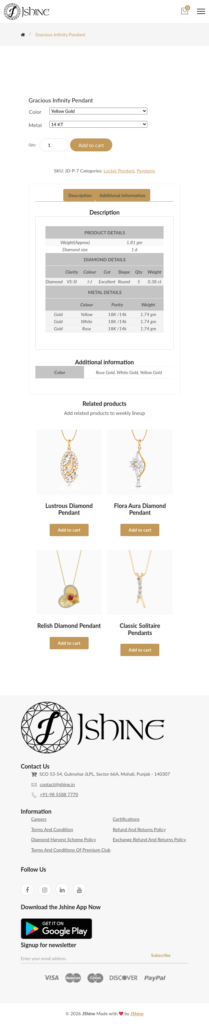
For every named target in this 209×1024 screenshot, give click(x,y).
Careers (38, 819)
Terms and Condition (52, 829)
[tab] (80, 195)
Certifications (126, 819)
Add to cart (91, 145)
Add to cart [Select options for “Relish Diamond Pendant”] (69, 643)
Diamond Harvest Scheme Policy (63, 839)
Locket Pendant (119, 170)
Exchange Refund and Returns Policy (149, 839)
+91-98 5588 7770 (59, 794)
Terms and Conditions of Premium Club (71, 850)
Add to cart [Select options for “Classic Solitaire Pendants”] (140, 650)
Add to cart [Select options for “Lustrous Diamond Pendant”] (69, 530)
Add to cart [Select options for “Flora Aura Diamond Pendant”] (140, 530)
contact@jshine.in (57, 784)
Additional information (122, 195)
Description (80, 195)
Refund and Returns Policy (139, 829)
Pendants (146, 170)
